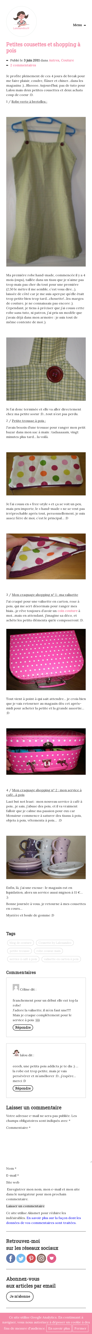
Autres (54, 60)
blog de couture (20, 943)
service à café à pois (23, 959)
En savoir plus (59, 1328)
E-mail (12, 1175)
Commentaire (18, 1128)
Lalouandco (21, 21)
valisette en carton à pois (61, 959)
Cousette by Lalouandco (54, 943)
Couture (67, 60)
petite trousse (19, 951)
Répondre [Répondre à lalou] (23, 1088)
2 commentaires (23, 65)
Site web (12, 1182)
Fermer (80, 1328)
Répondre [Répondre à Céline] (23, 1027)
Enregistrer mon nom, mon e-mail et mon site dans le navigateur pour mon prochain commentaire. (43, 1194)
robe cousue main (48, 951)
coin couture (67, 611)
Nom (11, 1168)
